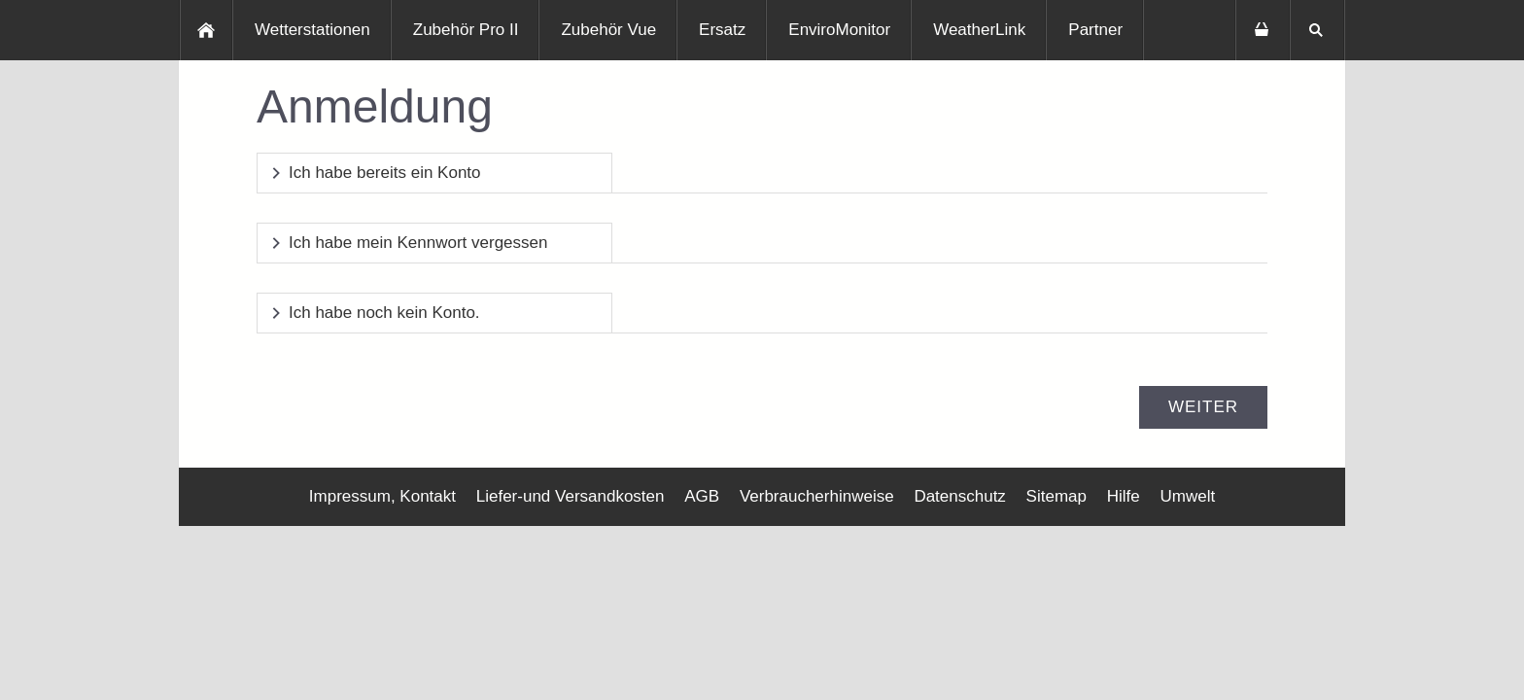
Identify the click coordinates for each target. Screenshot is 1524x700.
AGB (701, 496)
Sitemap (1056, 496)
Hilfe (1123, 496)
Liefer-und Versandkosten (570, 496)
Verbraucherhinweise (817, 496)
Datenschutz (960, 496)
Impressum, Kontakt (382, 496)
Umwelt (1187, 496)
